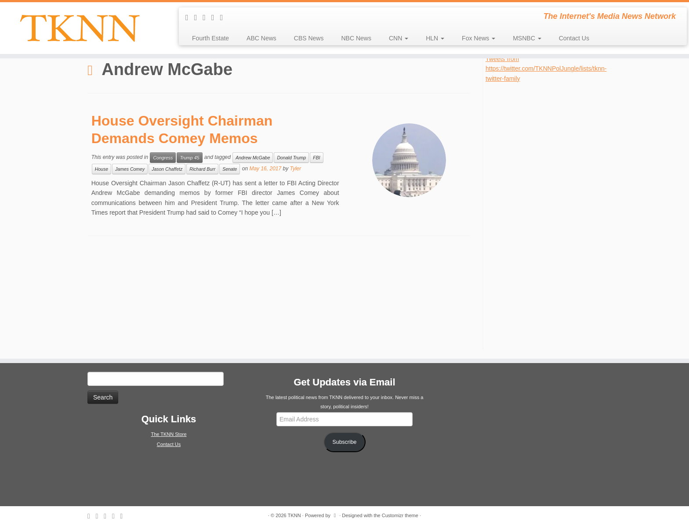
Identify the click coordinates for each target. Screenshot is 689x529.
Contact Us (574, 38)
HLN (435, 38)
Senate (229, 169)
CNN (398, 38)
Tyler (295, 169)
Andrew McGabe (253, 157)
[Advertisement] (551, 215)
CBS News (309, 38)
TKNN (294, 515)
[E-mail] (198, 17)
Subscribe (345, 442)
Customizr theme (400, 515)
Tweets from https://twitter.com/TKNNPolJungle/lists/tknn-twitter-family (546, 68)
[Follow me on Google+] (224, 17)
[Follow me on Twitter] (207, 17)
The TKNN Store (168, 434)
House (101, 169)
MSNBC (527, 38)
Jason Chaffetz (167, 169)
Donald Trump (291, 157)
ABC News (261, 38)
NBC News (356, 38)
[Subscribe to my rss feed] (189, 17)
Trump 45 (189, 157)
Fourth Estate (210, 38)
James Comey (130, 169)
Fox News (478, 38)
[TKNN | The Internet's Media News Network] (79, 28)
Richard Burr (202, 169)
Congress (163, 157)
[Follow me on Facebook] (215, 17)
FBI (316, 157)
